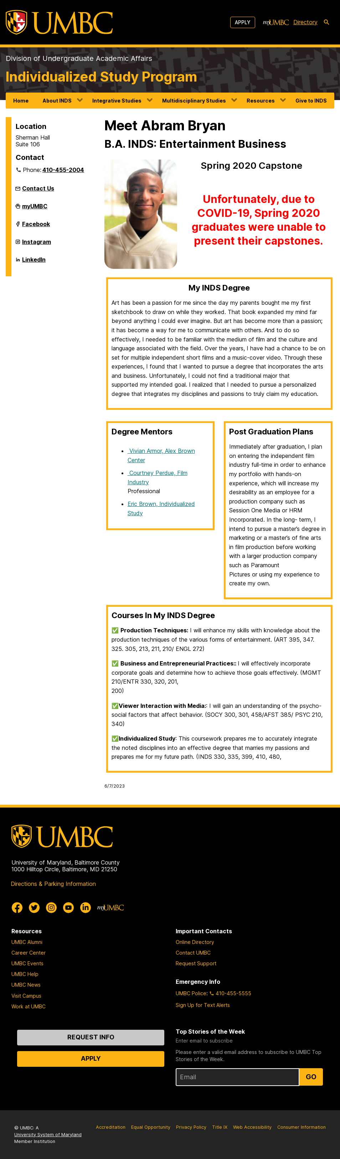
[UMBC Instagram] (51, 907)
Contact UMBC (193, 953)
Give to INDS (311, 101)
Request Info (90, 1037)
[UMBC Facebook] (17, 907)
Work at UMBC (28, 1006)
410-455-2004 (63, 169)
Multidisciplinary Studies (194, 101)
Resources (261, 101)
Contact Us (38, 188)
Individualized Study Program (101, 76)
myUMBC (34, 209)
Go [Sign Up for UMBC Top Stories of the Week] (311, 1076)
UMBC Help (24, 974)
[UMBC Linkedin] (85, 907)
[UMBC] (59, 22)
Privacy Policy (191, 1127)
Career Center (28, 953)
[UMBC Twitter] (34, 907)
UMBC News (26, 985)
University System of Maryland (48, 1134)
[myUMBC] (276, 22)
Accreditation (110, 1127)
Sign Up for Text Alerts (203, 1005)
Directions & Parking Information (53, 883)
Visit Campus (26, 996)
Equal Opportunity (150, 1127)
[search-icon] (326, 22)
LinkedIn (34, 262)
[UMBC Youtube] (68, 907)
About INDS (57, 101)
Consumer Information (301, 1127)
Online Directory (195, 942)
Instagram (36, 244)
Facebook (36, 227)
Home (21, 101)
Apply (243, 22)
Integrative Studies (116, 101)
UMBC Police (191, 993)
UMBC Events (27, 963)
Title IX (219, 1127)
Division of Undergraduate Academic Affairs (79, 58)
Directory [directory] (305, 22)
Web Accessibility (252, 1127)
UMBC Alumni (26, 942)
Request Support (196, 963)
